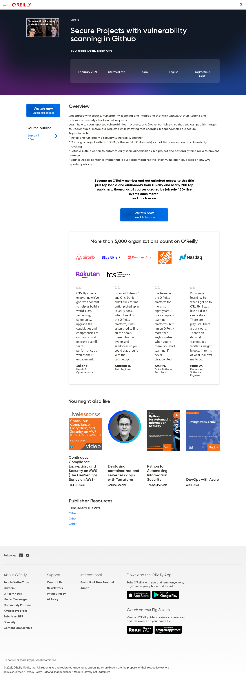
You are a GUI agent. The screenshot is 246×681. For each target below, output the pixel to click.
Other (72, 513)
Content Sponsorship (18, 628)
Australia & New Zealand (97, 582)
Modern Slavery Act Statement (92, 672)
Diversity (9, 622)
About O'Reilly (15, 575)
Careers (9, 588)
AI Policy (52, 599)
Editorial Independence (58, 672)
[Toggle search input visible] (241, 4)
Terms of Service (13, 672)
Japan (84, 588)
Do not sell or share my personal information (30, 660)
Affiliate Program (15, 611)
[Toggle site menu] (4, 4)
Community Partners (17, 605)
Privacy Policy (56, 594)
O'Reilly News (13, 594)
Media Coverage (15, 599)
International (91, 575)
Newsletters (55, 588)
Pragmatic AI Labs (202, 73)
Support (54, 575)
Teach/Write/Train (16, 582)
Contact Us (54, 582)
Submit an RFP (13, 616)
